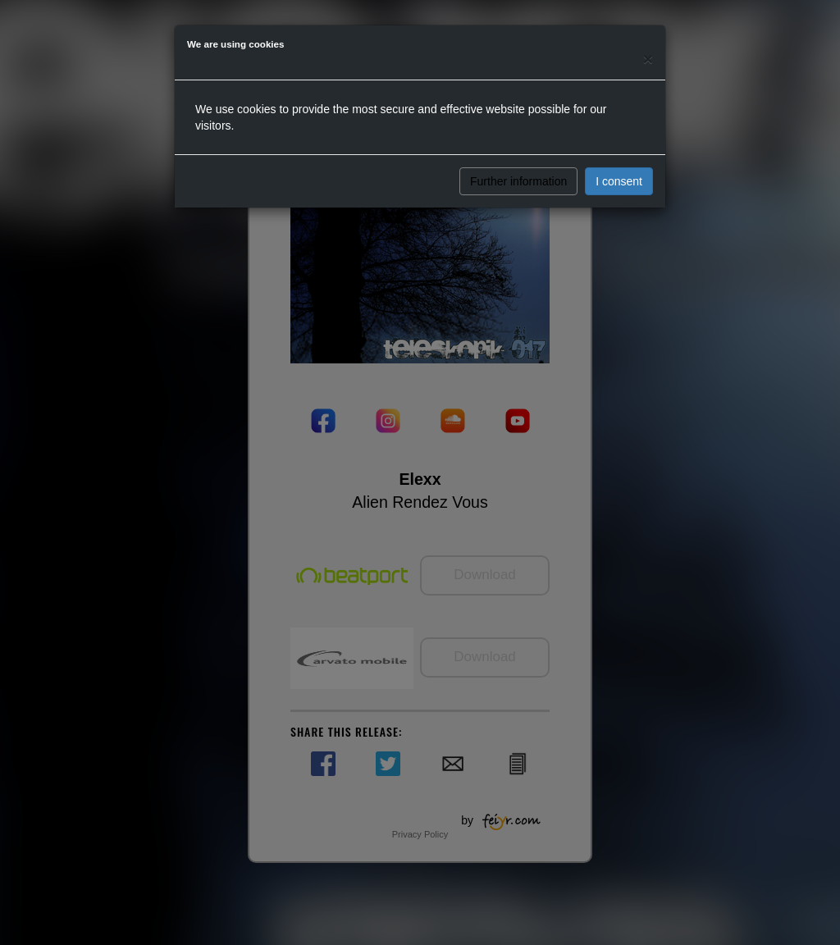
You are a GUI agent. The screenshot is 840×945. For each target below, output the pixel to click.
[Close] (648, 58)
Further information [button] (518, 181)
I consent (619, 181)
